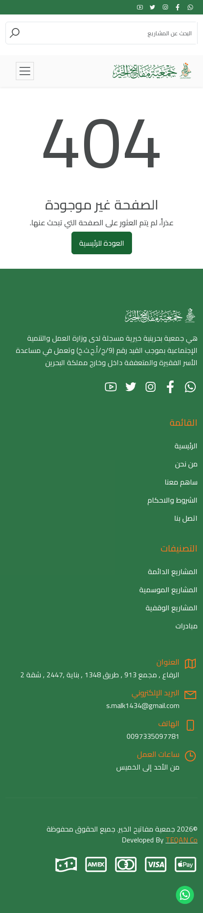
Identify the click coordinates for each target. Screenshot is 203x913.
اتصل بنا (186, 518)
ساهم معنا (181, 481)
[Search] (109, 33)
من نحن (186, 463)
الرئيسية (186, 445)
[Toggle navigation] (25, 71)
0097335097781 (153, 736)
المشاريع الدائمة (173, 571)
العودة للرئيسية (101, 243)
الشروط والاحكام (172, 500)
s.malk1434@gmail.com (142, 705)
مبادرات (186, 625)
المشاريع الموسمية (168, 589)
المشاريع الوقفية (172, 607)
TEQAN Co (181, 839)
